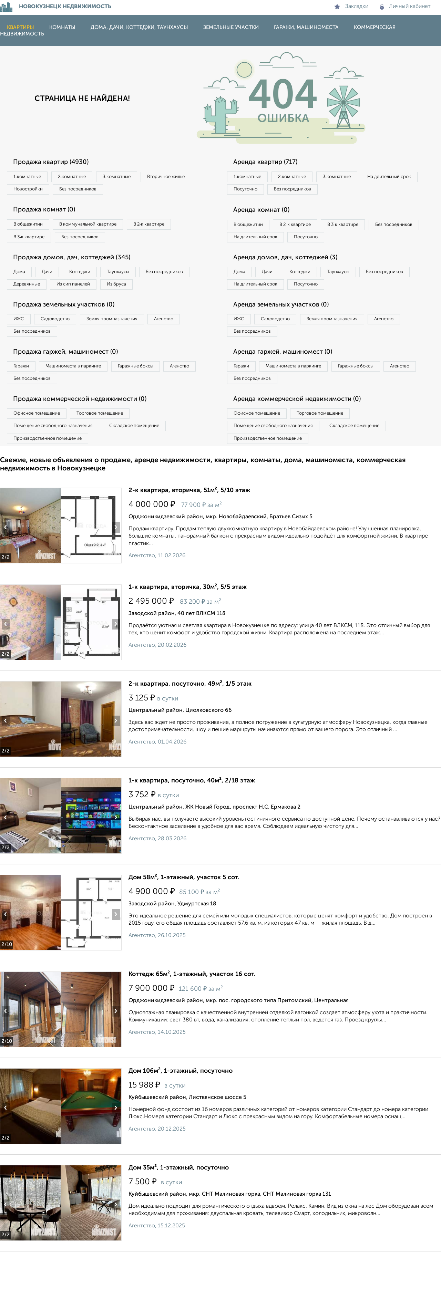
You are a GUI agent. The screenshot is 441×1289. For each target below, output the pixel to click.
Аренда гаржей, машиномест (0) (289, 380)
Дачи (56, 279)
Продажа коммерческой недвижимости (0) (87, 431)
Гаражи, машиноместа (306, 27)
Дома (22, 279)
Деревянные (92, 293)
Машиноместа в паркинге (83, 395)
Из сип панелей (146, 293)
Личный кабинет (405, 6)
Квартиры (20, 27)
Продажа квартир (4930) (56, 162)
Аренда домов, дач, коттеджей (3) (291, 278)
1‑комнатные (30, 177)
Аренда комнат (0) (266, 213)
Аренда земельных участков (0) (287, 329)
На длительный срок (259, 191)
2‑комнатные (83, 177)
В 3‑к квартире (32, 242)
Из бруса (26, 307)
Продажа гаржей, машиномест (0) (72, 380)
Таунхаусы (141, 279)
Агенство (189, 344)
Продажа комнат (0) (49, 213)
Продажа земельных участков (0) (70, 329)
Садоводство (65, 344)
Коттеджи (96, 279)
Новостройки (94, 191)
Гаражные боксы (154, 395)
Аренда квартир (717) (270, 162)
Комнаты (62, 27)
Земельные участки (231, 27)
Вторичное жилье (36, 191)
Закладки (351, 6)
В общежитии (31, 228)
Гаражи (24, 395)
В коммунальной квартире (100, 228)
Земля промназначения (129, 344)
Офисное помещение (41, 446)
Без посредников (152, 191)
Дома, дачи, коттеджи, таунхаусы (139, 27)
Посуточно (316, 191)
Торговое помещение (114, 446)
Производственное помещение (52, 474)
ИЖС (21, 344)
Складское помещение (148, 460)
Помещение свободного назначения (58, 460)
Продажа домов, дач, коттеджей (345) (78, 264)
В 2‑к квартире (169, 228)
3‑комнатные (135, 177)
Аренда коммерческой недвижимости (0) (304, 431)
